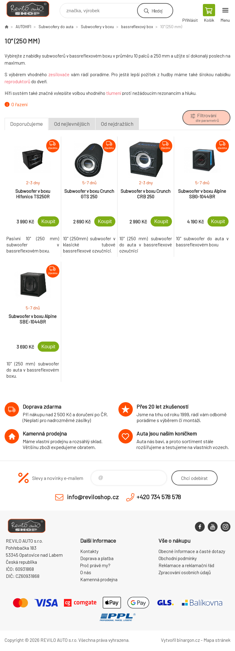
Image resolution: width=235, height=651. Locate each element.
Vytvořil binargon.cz (180, 640)
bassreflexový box (137, 26)
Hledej (156, 10)
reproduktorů (17, 81)
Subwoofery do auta (56, 26)
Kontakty (89, 551)
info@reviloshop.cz (93, 496)
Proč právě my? (95, 565)
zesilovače (58, 74)
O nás (85, 572)
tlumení (113, 93)
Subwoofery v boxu (97, 26)
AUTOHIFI (23, 26)
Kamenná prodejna (99, 579)
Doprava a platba (97, 558)
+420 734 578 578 (158, 496)
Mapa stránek (216, 640)
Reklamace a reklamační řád (186, 565)
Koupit (48, 221)
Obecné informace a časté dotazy (192, 551)
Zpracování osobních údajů (185, 572)
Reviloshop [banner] (32, 9)
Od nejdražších (117, 124)
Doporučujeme (26, 124)
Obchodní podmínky (178, 558)
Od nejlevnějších (72, 124)
